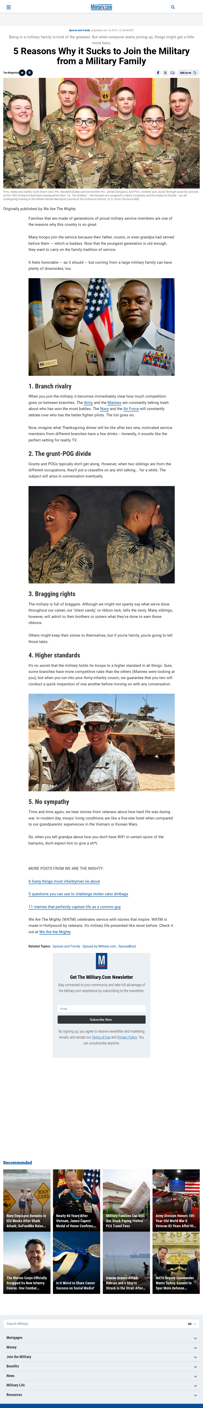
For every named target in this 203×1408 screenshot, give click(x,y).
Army (88, 402)
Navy (104, 408)
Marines (114, 402)
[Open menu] (9, 7)
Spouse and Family (79, 30)
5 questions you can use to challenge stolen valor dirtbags (78, 894)
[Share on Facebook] (158, 72)
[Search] (173, 7)
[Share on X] (165, 72)
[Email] (172, 72)
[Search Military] (94, 1323)
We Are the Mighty (54, 931)
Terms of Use (101, 1037)
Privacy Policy (127, 1037)
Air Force (131, 408)
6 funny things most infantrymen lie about (64, 881)
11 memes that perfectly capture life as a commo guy (75, 906)
